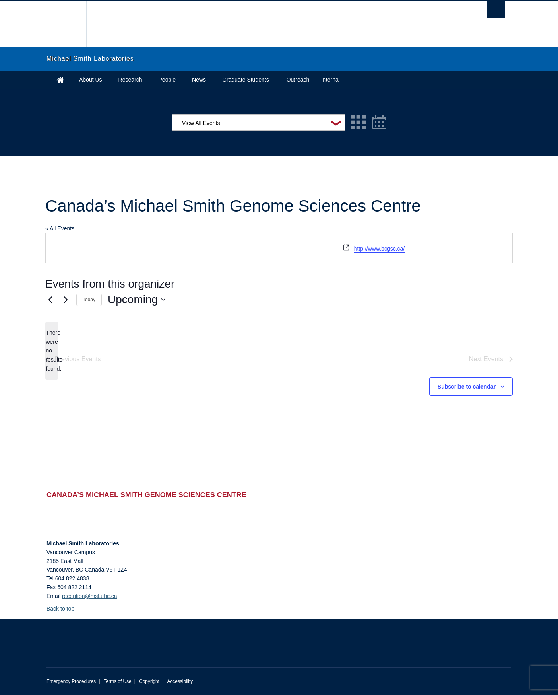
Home (60, 80)
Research (130, 79)
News (199, 79)
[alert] (51, 351)
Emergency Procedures (71, 681)
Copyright (149, 681)
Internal (330, 79)
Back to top (64, 608)
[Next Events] (65, 299)
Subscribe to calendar (467, 387)
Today (89, 299)
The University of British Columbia (63, 24)
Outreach (298, 79)
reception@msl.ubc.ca (89, 596)
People (167, 79)
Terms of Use (118, 681)
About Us (90, 79)
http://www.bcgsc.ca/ (379, 248)
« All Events (59, 228)
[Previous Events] (50, 299)
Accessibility (180, 681)
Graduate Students (245, 79)
